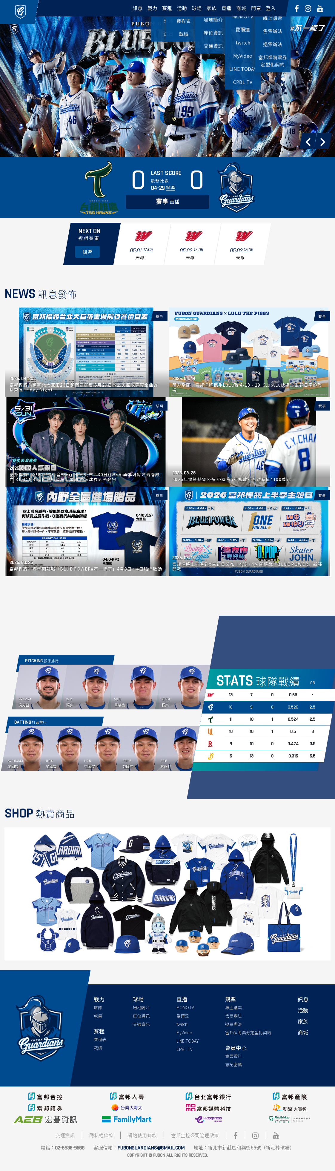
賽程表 (100, 1039)
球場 (138, 999)
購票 (230, 999)
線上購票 (233, 1007)
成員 (98, 1016)
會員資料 (233, 1056)
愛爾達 (182, 1016)
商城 (303, 1032)
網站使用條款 (142, 1135)
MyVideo (184, 1032)
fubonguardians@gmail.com (151, 1147)
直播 (167, 202)
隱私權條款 (101, 1135)
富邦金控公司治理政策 (195, 1135)
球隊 (98, 1007)
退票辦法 (233, 1024)
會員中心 (236, 1048)
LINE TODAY (187, 1041)
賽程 (99, 1031)
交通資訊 (141, 1024)
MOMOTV (185, 1007)
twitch (182, 1024)
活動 (303, 1010)
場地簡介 (141, 1007)
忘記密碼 (233, 1064)
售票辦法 (233, 1016)
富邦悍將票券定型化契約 (248, 1032)
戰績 (98, 1048)
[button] (307, 141)
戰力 (99, 999)
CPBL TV (184, 1049)
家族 (303, 1021)
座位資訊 (141, 1016)
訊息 (303, 999)
